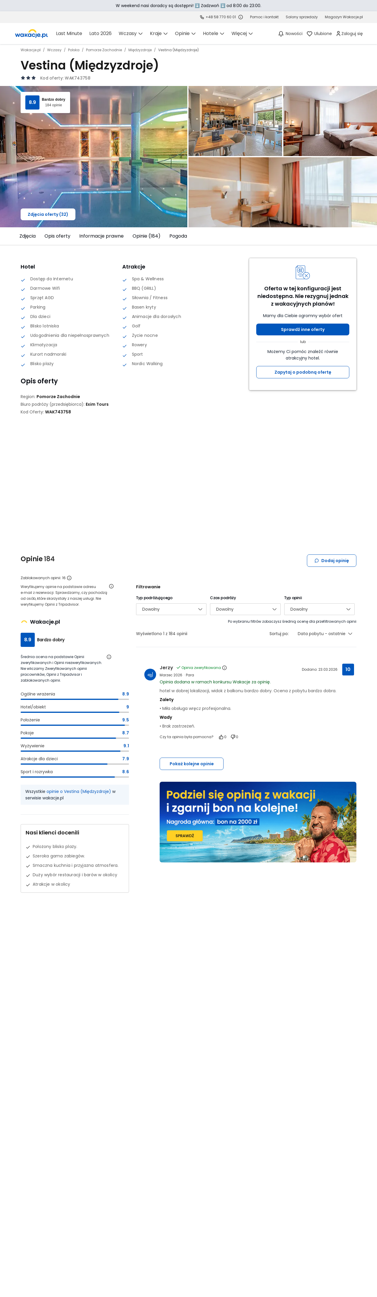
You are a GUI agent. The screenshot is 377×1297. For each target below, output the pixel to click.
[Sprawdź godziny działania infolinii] (240, 17)
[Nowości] (290, 33)
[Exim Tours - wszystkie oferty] (97, 404)
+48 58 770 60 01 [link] (221, 16)
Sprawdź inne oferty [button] (303, 329)
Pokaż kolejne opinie (192, 764)
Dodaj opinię (331, 561)
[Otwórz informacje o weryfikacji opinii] (111, 586)
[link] (31, 33)
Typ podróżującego (154, 597)
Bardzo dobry (53, 99)
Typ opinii (293, 597)
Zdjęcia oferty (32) (48, 214)
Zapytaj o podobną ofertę (303, 372)
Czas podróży (223, 597)
